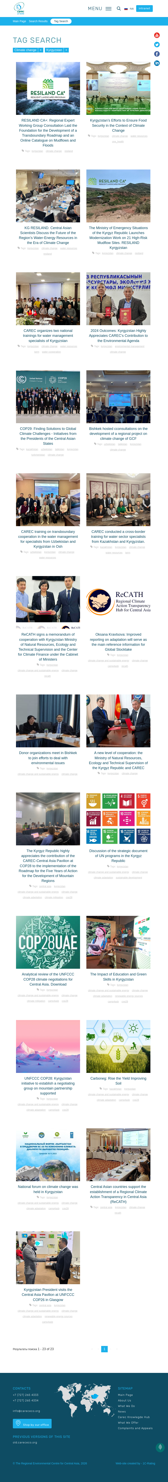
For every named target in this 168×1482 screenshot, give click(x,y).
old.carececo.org (25, 1442)
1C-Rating (149, 1463)
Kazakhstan (32, 449)
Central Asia (45, 886)
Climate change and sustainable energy (38, 670)
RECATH (47, 676)
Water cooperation (51, 351)
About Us (124, 1400)
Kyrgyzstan (54, 50)
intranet (144, 8)
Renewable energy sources (129, 996)
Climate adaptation (32, 897)
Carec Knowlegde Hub (134, 1417)
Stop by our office (32, 1423)
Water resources (139, 136)
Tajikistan (59, 449)
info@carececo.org (26, 1411)
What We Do (126, 1406)
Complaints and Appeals (135, 1428)
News (122, 1411)
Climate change (25, 50)
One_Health (118, 141)
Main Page (19, 21)
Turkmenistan (38, 454)
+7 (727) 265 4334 (26, 1400)
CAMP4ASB (113, 666)
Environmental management (129, 346)
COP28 (69, 897)
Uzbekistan (46, 449)
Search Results (38, 21)
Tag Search (61, 21)
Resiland (68, 151)
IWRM (36, 351)
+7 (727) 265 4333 (26, 1395)
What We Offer (128, 1422)
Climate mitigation (54, 897)
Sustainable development (129, 877)
